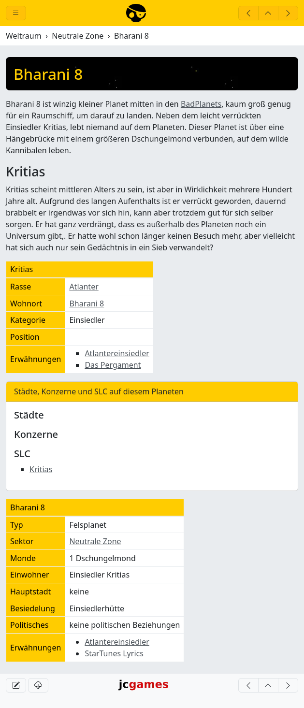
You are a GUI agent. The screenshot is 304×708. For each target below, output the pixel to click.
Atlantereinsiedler (117, 353)
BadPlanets (201, 104)
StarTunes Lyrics (114, 653)
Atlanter (83, 286)
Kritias (40, 469)
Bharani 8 (86, 303)
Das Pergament (113, 365)
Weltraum (24, 35)
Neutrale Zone (77, 35)
